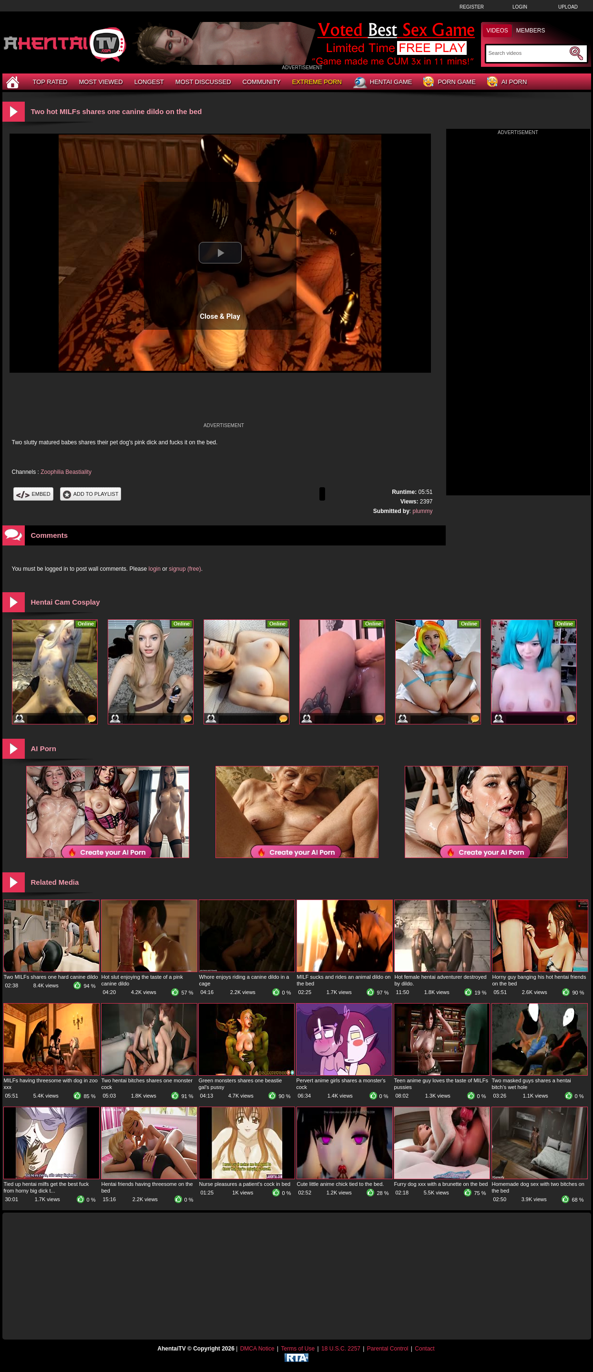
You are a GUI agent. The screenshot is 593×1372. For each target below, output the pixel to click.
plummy (422, 511)
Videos (497, 30)
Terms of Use (298, 1348)
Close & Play (220, 316)
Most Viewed (101, 81)
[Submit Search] (576, 53)
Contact (424, 1348)
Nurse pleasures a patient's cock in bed (245, 1184)
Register (472, 7)
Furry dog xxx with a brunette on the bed (441, 1184)
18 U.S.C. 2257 (340, 1348)
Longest (149, 81)
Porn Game (449, 82)
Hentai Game (382, 82)
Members (530, 30)
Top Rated (50, 81)
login (155, 569)
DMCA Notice (257, 1348)
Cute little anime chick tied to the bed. (340, 1184)
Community (262, 81)
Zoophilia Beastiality (66, 472)
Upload (568, 7)
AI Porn (507, 82)
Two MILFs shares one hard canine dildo (51, 977)
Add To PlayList (91, 494)
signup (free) (185, 569)
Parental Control (388, 1348)
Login (519, 7)
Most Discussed (203, 81)
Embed (33, 494)
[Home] (13, 82)
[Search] (528, 53)
